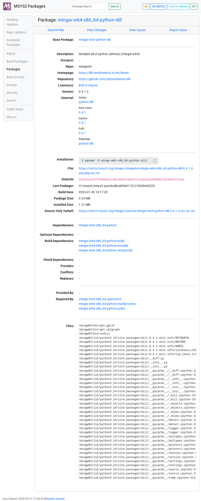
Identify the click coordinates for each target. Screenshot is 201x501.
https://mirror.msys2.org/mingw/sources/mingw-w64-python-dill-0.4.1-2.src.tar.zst (137, 211)
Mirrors (11, 117)
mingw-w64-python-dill (94, 39)
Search (114, 6)
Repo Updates (16, 32)
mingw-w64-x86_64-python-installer (104, 245)
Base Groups (15, 77)
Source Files (56, 30)
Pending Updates (12, 22)
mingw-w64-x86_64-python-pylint (102, 308)
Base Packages (17, 61)
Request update (54, 498)
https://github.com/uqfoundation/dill (104, 79)
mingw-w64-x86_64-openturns (100, 299)
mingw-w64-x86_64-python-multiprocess (107, 304)
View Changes (96, 30)
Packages (13, 69)
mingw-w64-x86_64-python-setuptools (105, 250)
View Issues (137, 30)
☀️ (146, 6)
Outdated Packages (13, 42)
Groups (11, 85)
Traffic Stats (14, 109)
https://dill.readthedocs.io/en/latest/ (104, 73)
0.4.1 (82, 112)
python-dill (86, 102)
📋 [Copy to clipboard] (155, 161)
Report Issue (178, 30)
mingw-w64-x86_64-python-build (101, 241)
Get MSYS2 (158, 6)
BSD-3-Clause (88, 85)
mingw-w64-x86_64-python (98, 225)
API (194, 6)
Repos (10, 53)
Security (12, 92)
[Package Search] (89, 6)
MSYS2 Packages (24, 6)
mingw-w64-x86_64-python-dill (90, 20)
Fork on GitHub (178, 6)
